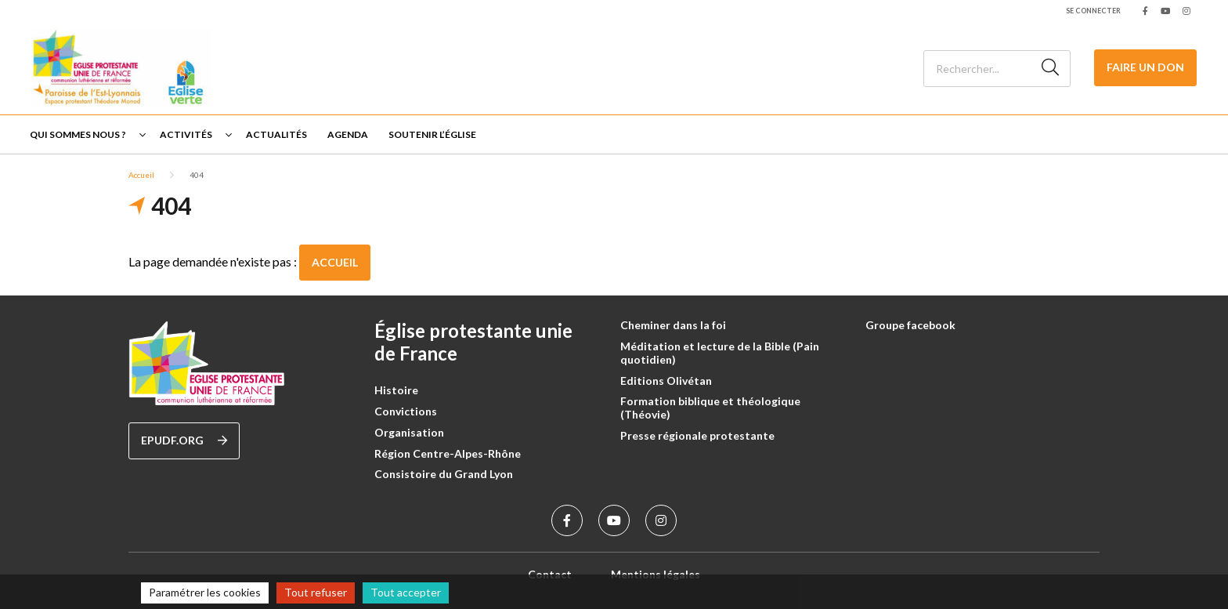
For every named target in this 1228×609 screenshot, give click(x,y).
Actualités (276, 134)
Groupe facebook (910, 325)
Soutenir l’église (432, 134)
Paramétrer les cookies (205, 592)
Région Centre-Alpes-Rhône (447, 453)
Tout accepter (405, 592)
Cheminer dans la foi (673, 325)
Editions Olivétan (666, 380)
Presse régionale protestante (697, 435)
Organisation (409, 432)
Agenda (347, 134)
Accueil (141, 174)
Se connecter (1093, 10)
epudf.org (184, 440)
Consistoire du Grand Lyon (443, 473)
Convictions (405, 411)
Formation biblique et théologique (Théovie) (710, 407)
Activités (186, 134)
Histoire (396, 390)
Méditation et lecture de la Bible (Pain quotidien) (719, 352)
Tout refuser (315, 592)
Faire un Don (1145, 67)
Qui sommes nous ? (78, 134)
